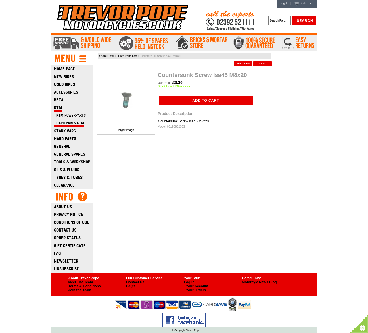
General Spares (69, 154)
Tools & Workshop (72, 162)
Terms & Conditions (84, 286)
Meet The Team (80, 282)
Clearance (64, 185)
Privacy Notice (68, 214)
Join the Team (79, 290)
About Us (63, 206)
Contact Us (65, 230)
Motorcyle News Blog (259, 282)
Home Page (64, 69)
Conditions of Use (71, 222)
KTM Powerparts (70, 115)
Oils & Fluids (66, 169)
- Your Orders (195, 290)
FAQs (130, 286)
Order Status (67, 237)
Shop (102, 55)
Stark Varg (65, 131)
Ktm (112, 55)
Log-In (189, 282)
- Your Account (196, 286)
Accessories (66, 92)
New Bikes (64, 76)
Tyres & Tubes (68, 177)
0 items (302, 3)
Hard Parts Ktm (127, 55)
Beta (58, 100)
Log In (284, 3)
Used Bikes (64, 84)
